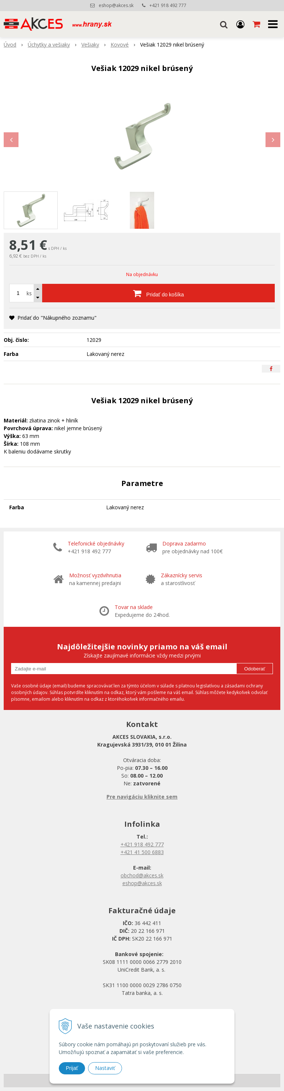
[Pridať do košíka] (158, 293)
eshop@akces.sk (116, 5)
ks (29, 293)
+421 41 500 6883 (142, 852)
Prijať (72, 1068)
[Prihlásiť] (240, 24)
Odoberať (254, 669)
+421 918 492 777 (167, 5)
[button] (223, 24)
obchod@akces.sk (142, 875)
